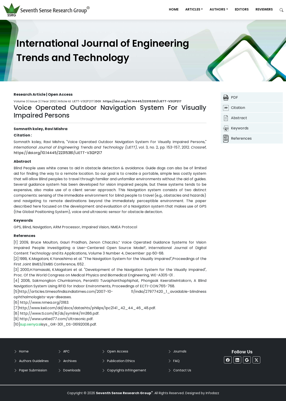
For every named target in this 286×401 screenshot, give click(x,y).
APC (66, 351)
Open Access (117, 351)
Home (173, 9)
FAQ (176, 361)
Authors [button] (217, 9)
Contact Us (182, 370)
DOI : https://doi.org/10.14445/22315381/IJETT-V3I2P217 (138, 101)
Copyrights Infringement (126, 370)
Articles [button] (192, 9)
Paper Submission (33, 370)
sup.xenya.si (30, 324)
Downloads (71, 370)
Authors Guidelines (34, 361)
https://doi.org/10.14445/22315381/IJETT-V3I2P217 (58, 152)
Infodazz (212, 393)
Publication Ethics (121, 361)
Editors (242, 9)
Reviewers (264, 9)
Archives (70, 361)
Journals (179, 351)
